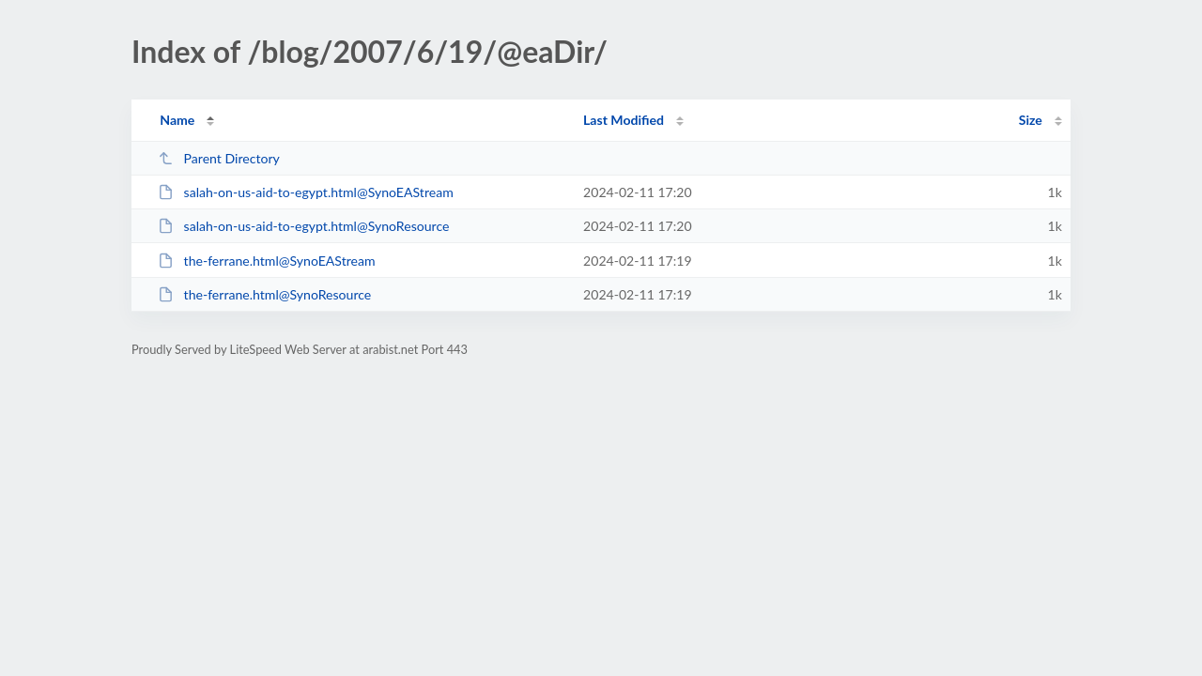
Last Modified (623, 120)
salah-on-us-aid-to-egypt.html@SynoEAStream (306, 192)
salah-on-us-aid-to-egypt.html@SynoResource (303, 226)
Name (177, 120)
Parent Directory (219, 158)
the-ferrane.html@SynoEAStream (266, 261)
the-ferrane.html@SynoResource (264, 294)
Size (1030, 120)
